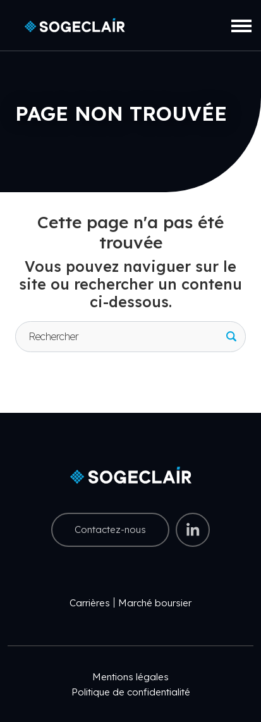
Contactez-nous (110, 529)
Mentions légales (130, 677)
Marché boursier (154, 603)
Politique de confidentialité (130, 692)
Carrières (90, 603)
